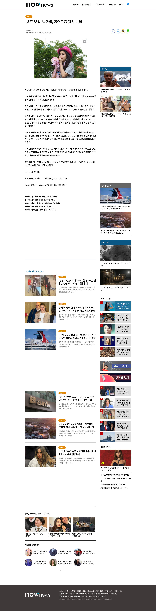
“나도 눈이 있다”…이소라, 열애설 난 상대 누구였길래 (39, 563)
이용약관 (73, 591)
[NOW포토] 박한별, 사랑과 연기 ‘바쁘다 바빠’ (40, 209)
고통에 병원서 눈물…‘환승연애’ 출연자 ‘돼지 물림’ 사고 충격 (89, 553)
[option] (35, 527)
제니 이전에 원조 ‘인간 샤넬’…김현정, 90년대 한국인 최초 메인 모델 (65, 563)
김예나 (27, 30)
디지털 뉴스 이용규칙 (110, 591)
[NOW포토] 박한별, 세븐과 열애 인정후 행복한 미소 (42, 203)
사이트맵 (119, 591)
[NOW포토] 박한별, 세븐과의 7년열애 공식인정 (41, 196)
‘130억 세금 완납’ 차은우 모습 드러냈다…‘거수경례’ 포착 (65, 553)
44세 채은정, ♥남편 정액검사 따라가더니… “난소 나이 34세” (82, 535)
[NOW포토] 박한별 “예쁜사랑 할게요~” (38, 206)
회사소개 (67, 591)
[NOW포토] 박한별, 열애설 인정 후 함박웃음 (40, 200)
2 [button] (60, 570)
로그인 (61, 591)
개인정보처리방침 (81, 591)
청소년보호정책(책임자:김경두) (95, 591)
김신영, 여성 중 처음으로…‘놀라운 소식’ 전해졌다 (58, 535)
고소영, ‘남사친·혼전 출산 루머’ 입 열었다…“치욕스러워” (35, 535)
